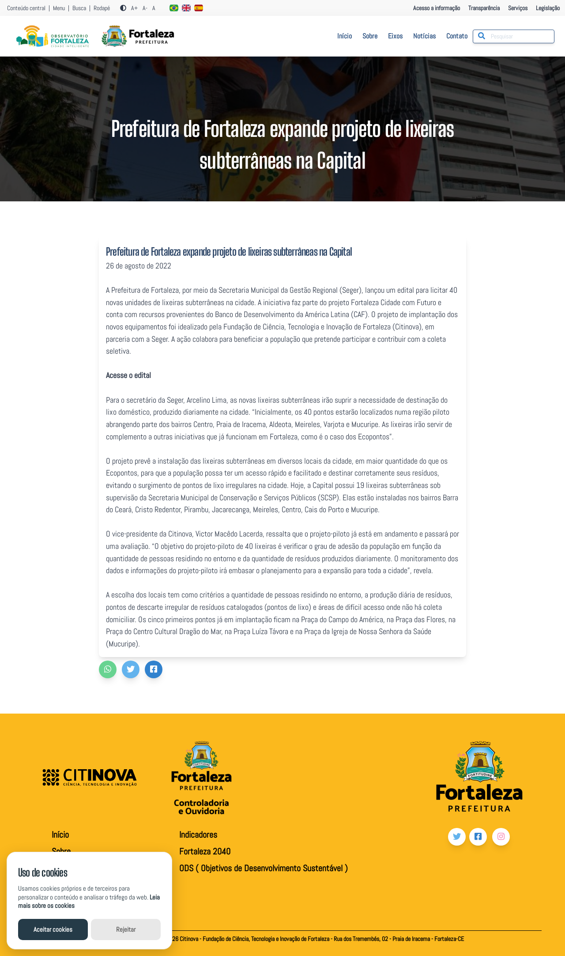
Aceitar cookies (53, 929)
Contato (456, 36)
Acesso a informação (436, 8)
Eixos (395, 36)
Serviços (518, 8)
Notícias (424, 36)
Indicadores (198, 834)
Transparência (484, 8)
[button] (108, 669)
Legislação (548, 8)
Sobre (369, 36)
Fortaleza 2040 (204, 851)
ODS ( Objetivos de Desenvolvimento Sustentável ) (263, 868)
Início (344, 36)
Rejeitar (126, 929)
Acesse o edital (128, 375)
